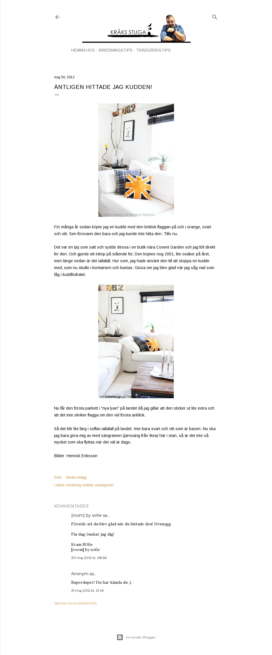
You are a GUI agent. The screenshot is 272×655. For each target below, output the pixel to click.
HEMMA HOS (83, 50)
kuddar (88, 485)
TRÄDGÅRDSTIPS (153, 50)
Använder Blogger (136, 637)
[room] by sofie (86, 515)
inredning (73, 485)
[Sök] (214, 15)
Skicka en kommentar (75, 603)
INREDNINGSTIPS (115, 50)
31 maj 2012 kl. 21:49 (87, 590)
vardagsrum (104, 485)
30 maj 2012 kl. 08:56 (89, 558)
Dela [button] (58, 477)
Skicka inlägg (76, 477)
